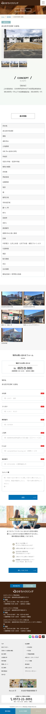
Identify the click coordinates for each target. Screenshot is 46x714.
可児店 (29, 650)
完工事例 (3, 667)
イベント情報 (28, 661)
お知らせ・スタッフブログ (32, 657)
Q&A (3, 674)
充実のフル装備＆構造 (7, 650)
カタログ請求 (29, 586)
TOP (2, 644)
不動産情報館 (30, 654)
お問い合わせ (28, 667)
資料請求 (27, 664)
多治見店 (29, 647)
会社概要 (27, 644)
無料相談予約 (16, 586)
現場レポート (4, 664)
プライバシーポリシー (30, 671)
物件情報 (3, 661)
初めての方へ (4, 647)
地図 (6, 599)
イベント (38, 711)
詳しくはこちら (23, 570)
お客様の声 (4, 657)
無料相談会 (4, 671)
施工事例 (3, 654)
